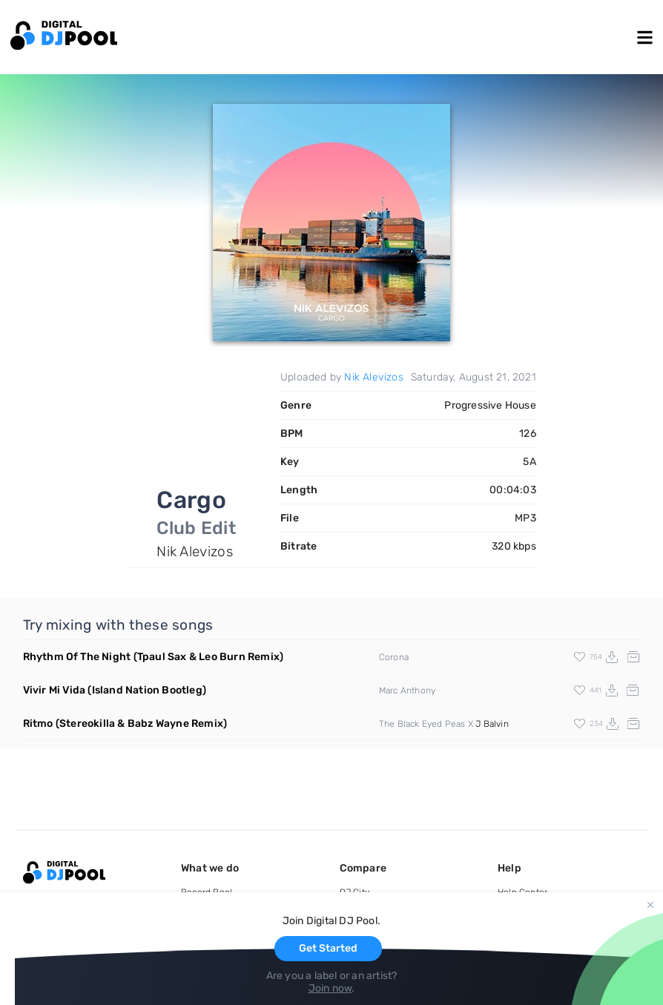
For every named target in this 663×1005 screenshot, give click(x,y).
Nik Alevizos (373, 377)
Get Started (328, 948)
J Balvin (492, 724)
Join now (330, 988)
